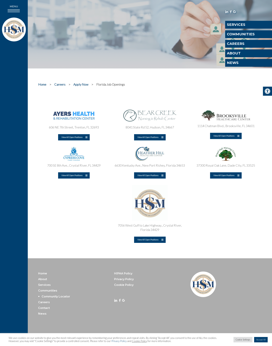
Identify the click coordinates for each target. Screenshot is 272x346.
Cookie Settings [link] (243, 339)
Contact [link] (44, 308)
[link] (267, 91)
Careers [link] (44, 302)
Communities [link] (47, 290)
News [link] (42, 313)
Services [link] (44, 285)
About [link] (42, 279)
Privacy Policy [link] (119, 341)
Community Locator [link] (56, 296)
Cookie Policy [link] (139, 341)
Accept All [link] (261, 339)
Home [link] (42, 273)
